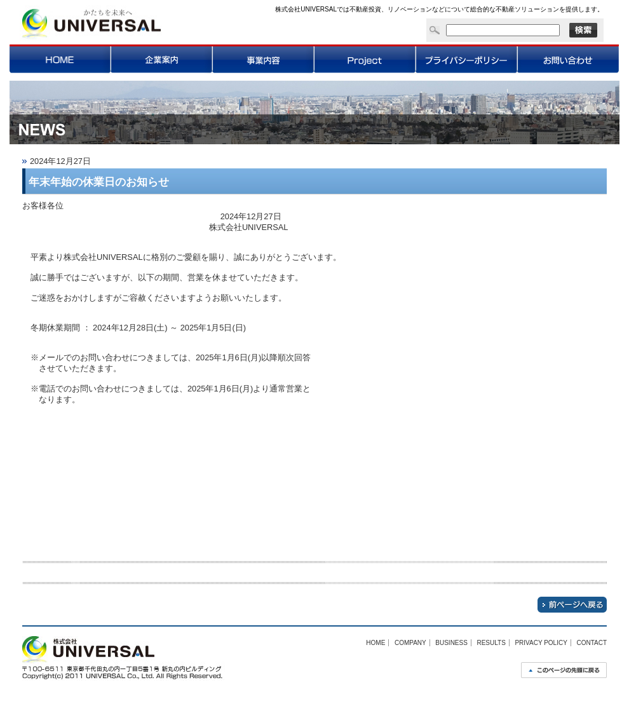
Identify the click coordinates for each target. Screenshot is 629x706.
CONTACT (591, 642)
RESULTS (491, 642)
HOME (375, 642)
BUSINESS (451, 642)
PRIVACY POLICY (541, 642)
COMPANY (410, 642)
